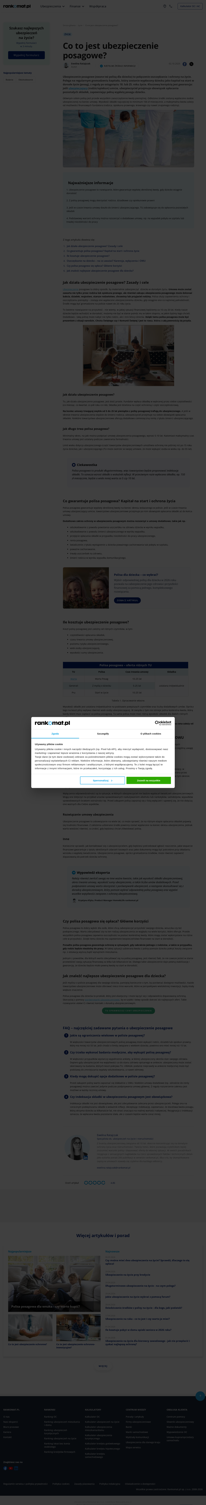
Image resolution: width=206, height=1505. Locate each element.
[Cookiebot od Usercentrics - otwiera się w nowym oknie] (157, 723)
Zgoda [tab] (55, 733)
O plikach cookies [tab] (150, 733)
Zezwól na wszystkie (148, 780)
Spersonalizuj (102, 780)
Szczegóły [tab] (103, 733)
